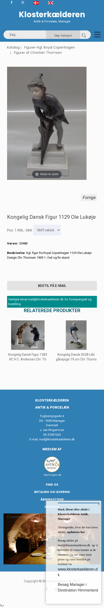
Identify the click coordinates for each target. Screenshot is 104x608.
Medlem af (52, 449)
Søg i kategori (63, 35)
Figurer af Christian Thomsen (38, 52)
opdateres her (75, 532)
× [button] (99, 504)
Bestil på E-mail (52, 286)
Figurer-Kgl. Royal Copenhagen (49, 47)
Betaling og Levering (52, 492)
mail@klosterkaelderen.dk (57, 439)
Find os (52, 485)
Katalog (13, 47)
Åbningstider (52, 499)
